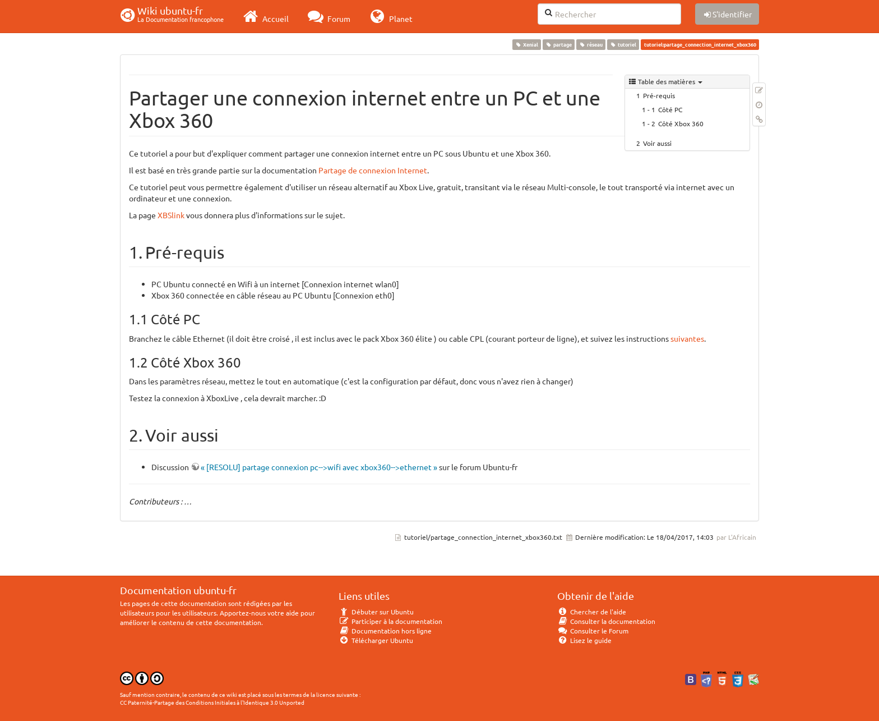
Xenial (526, 44)
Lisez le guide (584, 640)
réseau (590, 44)
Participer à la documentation (390, 621)
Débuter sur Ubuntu (376, 611)
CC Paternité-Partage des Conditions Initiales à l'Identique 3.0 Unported (212, 702)
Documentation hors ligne (385, 630)
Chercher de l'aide (591, 611)
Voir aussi (657, 143)
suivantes (687, 338)
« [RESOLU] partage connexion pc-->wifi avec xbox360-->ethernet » (319, 467)
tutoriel (623, 44)
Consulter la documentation (606, 621)
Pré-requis (659, 95)
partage (558, 44)
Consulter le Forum (592, 630)
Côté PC (670, 109)
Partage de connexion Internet (372, 170)
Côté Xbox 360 (681, 123)
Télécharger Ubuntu (376, 640)
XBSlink (171, 215)
